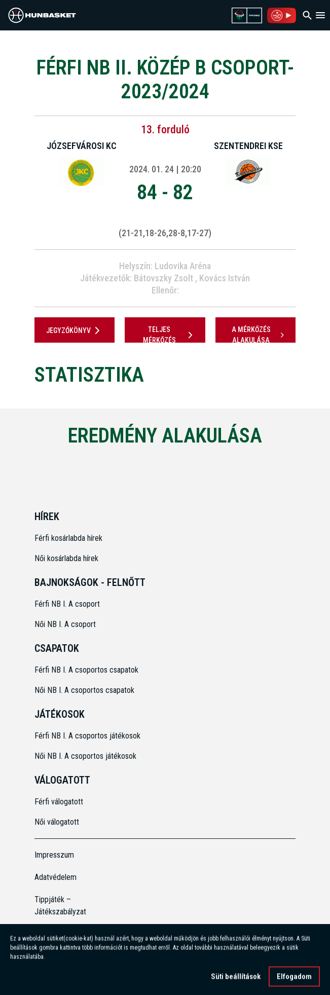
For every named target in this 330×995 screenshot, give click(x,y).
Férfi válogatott (58, 801)
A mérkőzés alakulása (259, 334)
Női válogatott (56, 822)
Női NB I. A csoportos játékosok (85, 756)
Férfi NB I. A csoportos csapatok (87, 670)
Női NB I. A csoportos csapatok (85, 690)
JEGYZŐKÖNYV (74, 330)
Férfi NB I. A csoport (67, 604)
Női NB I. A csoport (65, 624)
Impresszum (54, 855)
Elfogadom (294, 979)
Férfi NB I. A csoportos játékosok (87, 736)
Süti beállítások (236, 979)
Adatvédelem (55, 877)
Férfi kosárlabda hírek (68, 538)
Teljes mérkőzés (169, 334)
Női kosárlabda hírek (66, 558)
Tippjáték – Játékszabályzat (60, 905)
